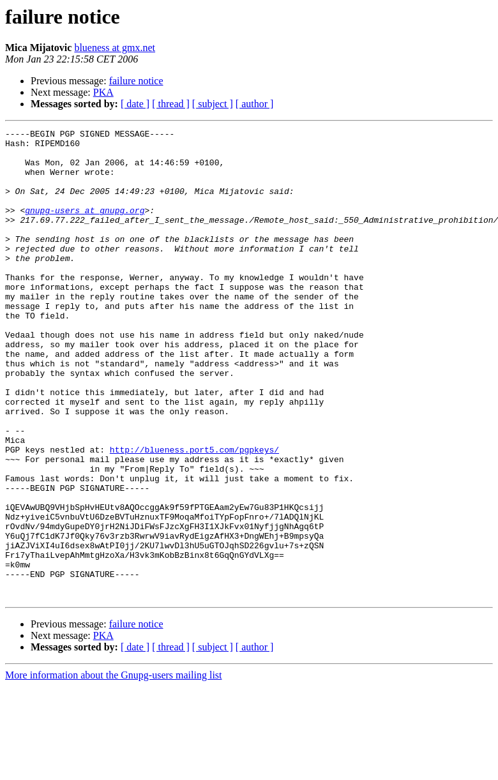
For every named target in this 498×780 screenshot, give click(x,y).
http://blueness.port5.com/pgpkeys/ (194, 514)
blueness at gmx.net (114, 47)
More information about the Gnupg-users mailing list (113, 768)
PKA (103, 92)
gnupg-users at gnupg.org (84, 227)
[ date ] (135, 103)
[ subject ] (212, 103)
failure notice (136, 80)
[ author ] (255, 103)
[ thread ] (171, 103)
